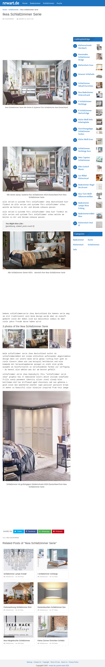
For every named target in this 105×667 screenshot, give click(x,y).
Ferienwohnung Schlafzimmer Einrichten (20, 604)
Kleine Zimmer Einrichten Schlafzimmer (53, 638)
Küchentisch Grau (85, 65)
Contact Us (37, 659)
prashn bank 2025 (63, 663)
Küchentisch (78, 245)
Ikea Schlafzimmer (12, 535)
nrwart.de (11, 3)
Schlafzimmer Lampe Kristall (15, 571)
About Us (64, 659)
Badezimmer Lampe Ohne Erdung (83, 205)
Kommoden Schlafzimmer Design (84, 57)
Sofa (75, 249)
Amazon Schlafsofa (86, 74)
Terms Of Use (55, 659)
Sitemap (29, 659)
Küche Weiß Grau (85, 139)
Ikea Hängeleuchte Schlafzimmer (17, 638)
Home (24, 3)
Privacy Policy (73, 659)
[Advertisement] (37, 40)
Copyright (45, 659)
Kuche (59, 3)
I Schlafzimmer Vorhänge (48, 571)
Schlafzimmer (48, 3)
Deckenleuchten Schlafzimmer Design (53, 604)
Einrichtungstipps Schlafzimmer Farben (85, 131)
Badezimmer (35, 3)
